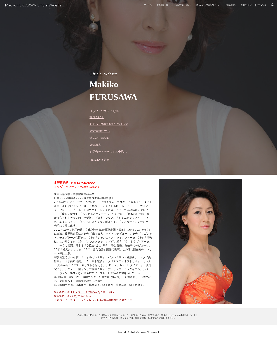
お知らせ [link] (162, 4)
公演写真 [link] (230, 4)
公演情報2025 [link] (182, 4)
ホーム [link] (148, 4)
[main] (138, 87)
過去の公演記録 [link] (206, 4)
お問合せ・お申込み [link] (253, 4)
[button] (272, 5)
